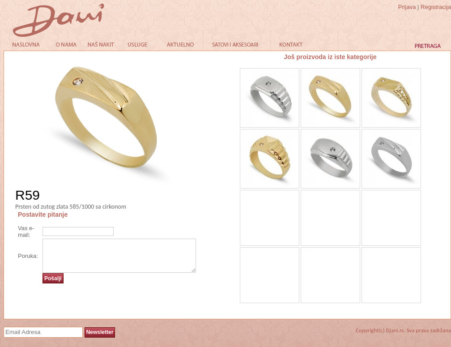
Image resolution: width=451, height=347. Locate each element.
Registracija (436, 7)
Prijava (407, 7)
